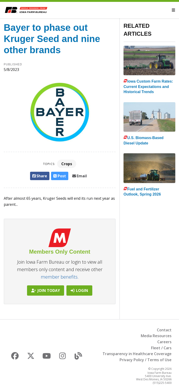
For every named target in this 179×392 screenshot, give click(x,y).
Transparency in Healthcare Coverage (137, 353)
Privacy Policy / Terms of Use (146, 359)
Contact (164, 329)
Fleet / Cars (161, 347)
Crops (66, 163)
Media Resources (156, 335)
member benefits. (60, 277)
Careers (164, 341)
